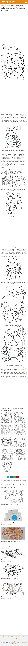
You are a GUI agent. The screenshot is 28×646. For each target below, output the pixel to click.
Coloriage (3, 505)
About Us (20, 636)
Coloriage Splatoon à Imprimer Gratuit (9, 596)
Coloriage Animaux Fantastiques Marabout (10, 541)
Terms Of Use (15, 636)
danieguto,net (21, 369)
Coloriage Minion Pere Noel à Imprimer (10, 504)
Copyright (10, 636)
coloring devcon (12, 481)
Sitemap (15, 638)
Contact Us (5, 636)
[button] (26, 1)
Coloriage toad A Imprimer (7, 559)
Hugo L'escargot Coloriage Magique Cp (10, 522)
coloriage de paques (4, 481)
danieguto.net (8, 1)
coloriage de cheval (7, 480)
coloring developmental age (21, 481)
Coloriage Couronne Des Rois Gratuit (9, 578)
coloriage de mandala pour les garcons (18, 480)
